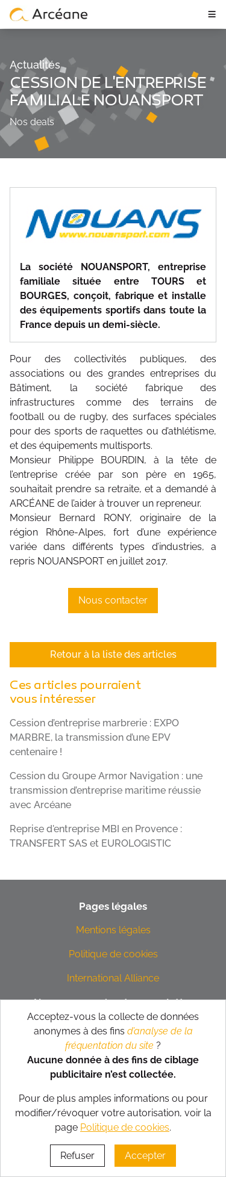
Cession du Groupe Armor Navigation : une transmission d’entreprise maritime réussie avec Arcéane (106, 790)
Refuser (77, 1155)
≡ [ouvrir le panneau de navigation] (211, 14)
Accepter (145, 1155)
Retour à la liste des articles (113, 654)
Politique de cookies (113, 954)
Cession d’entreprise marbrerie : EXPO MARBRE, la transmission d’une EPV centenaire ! (94, 737)
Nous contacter (113, 600)
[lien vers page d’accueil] (49, 13)
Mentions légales (113, 930)
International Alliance (113, 978)
